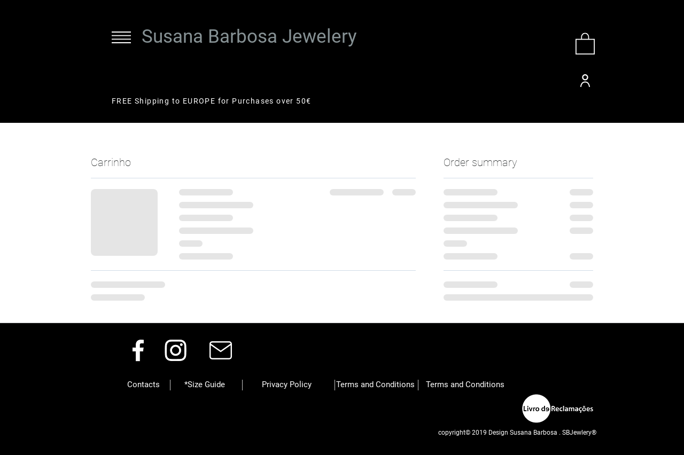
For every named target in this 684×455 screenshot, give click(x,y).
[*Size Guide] (204, 385)
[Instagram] (175, 350)
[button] (121, 37)
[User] (585, 80)
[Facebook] (138, 350)
